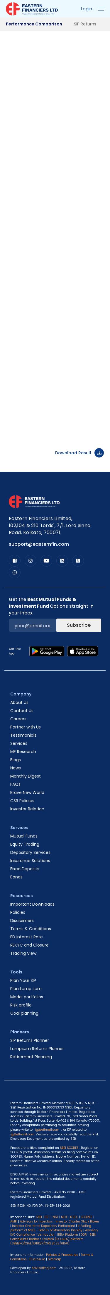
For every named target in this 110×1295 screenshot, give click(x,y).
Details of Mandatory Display (60, 1230)
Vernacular (46, 1234)
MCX (64, 1217)
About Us (19, 702)
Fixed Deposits (24, 869)
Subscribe (79, 625)
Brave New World (27, 792)
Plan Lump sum (26, 989)
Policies (17, 912)
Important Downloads (32, 904)
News (15, 768)
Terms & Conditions (30, 929)
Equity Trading (24, 844)
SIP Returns (85, 24)
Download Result (79, 452)
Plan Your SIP (23, 980)
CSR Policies (22, 801)
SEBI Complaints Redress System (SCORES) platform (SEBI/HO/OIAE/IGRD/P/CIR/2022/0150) (53, 1239)
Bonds (16, 877)
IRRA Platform (67, 1234)
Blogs (15, 760)
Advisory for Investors (36, 1221)
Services (18, 743)
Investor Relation (27, 809)
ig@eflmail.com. (22, 1134)
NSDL (74, 1217)
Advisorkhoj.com (44, 1268)
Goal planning (24, 1013)
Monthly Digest (25, 776)
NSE (55, 1217)
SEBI (39, 1217)
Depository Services (30, 852)
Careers (18, 719)
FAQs (15, 784)
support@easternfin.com (39, 544)
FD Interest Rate (26, 937)
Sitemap (54, 1259)
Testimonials (23, 735)
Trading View (23, 953)
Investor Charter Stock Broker (77, 1221)
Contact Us (21, 711)
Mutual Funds (24, 836)
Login (86, 9)
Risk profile (21, 1005)
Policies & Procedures (62, 1255)
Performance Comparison (34, 24)
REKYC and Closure (29, 945)
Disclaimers (22, 920)
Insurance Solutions (30, 861)
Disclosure (37, 1259)
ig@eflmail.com (47, 1129)
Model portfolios (26, 997)
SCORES (86, 1217)
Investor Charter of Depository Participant (43, 1226)
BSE (47, 1217)
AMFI (13, 1221)
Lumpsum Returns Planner (37, 1048)
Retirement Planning (31, 1057)
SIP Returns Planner (29, 1040)
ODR (84, 1234)
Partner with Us (25, 727)
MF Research (23, 751)
